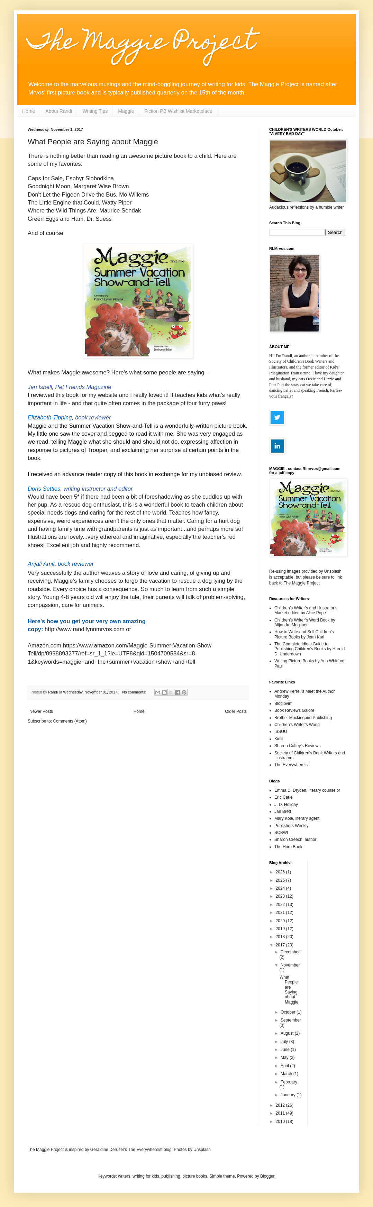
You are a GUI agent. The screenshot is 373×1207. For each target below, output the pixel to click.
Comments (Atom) (70, 721)
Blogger (267, 1176)
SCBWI (281, 832)
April (285, 1065)
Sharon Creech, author (295, 839)
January (289, 1094)
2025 (281, 880)
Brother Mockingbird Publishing (303, 717)
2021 (281, 912)
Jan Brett (282, 811)
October (289, 1012)
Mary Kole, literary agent (296, 818)
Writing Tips (95, 111)
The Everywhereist (291, 764)
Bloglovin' (283, 703)
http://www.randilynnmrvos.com (85, 629)
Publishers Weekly (291, 825)
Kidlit (278, 738)
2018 (281, 936)
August (288, 1033)
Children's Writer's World (297, 724)
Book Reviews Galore (294, 710)
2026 (281, 872)
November (290, 965)
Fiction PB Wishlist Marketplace (178, 111)
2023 (281, 896)
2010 (281, 1121)
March (287, 1073)
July (285, 1041)
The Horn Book (288, 846)
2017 (281, 945)
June (286, 1049)
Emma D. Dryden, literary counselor (307, 790)
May (285, 1057)
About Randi (58, 111)
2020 (281, 920)
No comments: (134, 692)
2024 (281, 888)
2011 (281, 1113)
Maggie (126, 111)
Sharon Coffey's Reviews (297, 745)
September (291, 1020)
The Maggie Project (141, 43)
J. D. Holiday (286, 804)
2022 (281, 904)
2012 (281, 1105)
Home (28, 111)
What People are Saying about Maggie (93, 141)
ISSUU (280, 731)
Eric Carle (283, 797)
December (290, 952)
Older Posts (236, 711)
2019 (281, 928)
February (289, 1082)
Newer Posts (41, 711)
